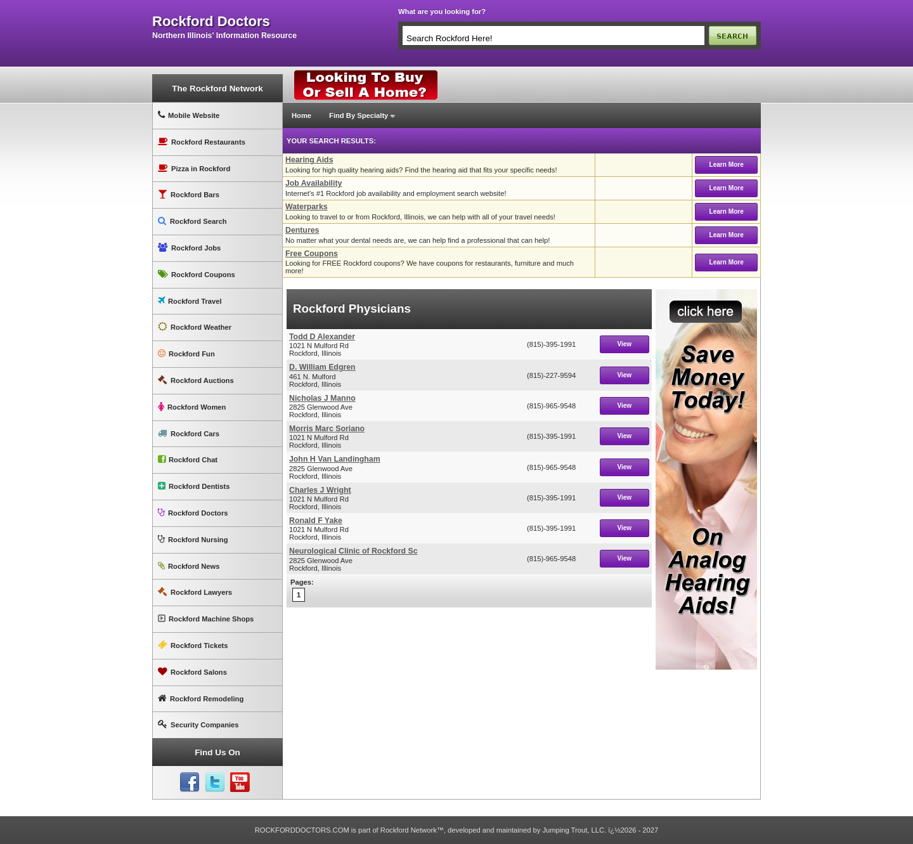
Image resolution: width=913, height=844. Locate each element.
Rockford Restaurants (201, 141)
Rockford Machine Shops (206, 618)
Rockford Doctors (193, 512)
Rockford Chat (187, 459)
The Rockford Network (217, 88)
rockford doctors (211, 21)
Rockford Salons (192, 672)
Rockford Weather (194, 327)
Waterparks (306, 206)
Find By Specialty (358, 115)
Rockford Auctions (196, 380)
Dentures (302, 230)
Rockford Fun (186, 353)
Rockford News (188, 566)
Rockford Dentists (194, 486)
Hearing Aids (309, 159)
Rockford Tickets (193, 645)
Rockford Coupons (196, 274)
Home (301, 115)
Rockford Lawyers (195, 592)
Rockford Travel (190, 301)
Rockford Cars (188, 433)
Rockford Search (192, 221)
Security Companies (198, 724)
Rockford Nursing (193, 539)
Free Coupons (311, 253)
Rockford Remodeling (200, 698)
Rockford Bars (188, 194)
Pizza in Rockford (194, 168)
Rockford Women (192, 407)
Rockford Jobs (189, 247)
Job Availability (313, 183)
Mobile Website (188, 115)
